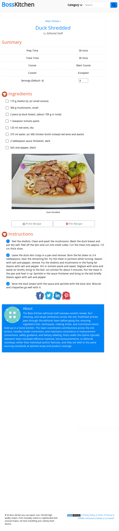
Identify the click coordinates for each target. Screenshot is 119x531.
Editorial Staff (44, 308)
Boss (18, 4)
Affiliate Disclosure (86, 518)
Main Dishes (52, 21)
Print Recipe (32, 224)
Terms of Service (105, 515)
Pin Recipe (74, 224)
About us (101, 518)
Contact (110, 518)
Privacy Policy (89, 515)
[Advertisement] (53, 391)
